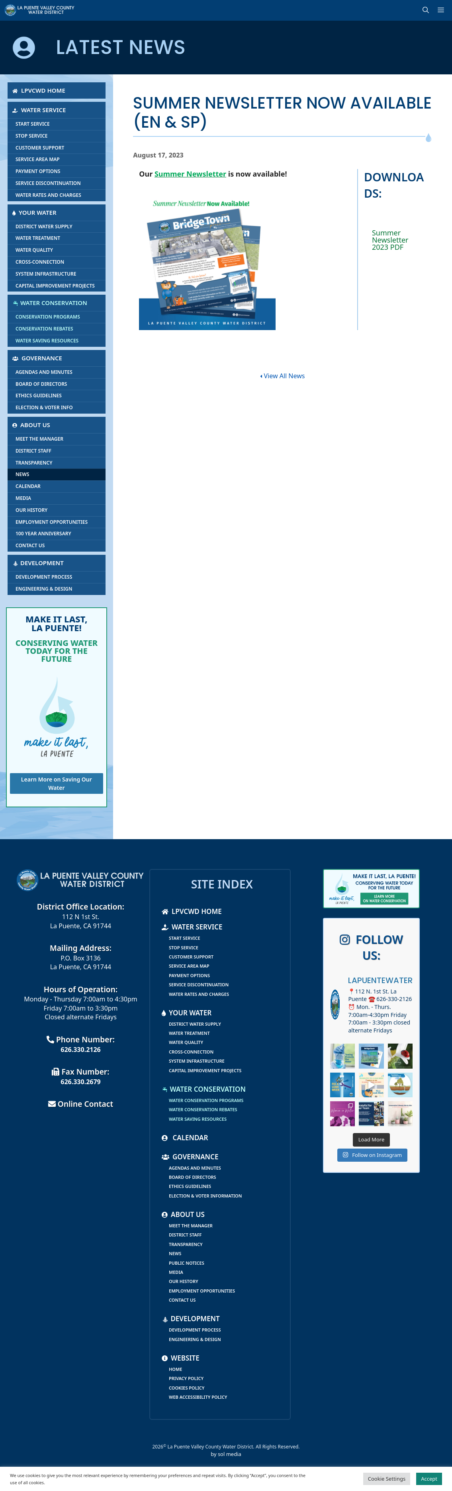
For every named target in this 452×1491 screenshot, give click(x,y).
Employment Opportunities (52, 522)
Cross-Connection (40, 262)
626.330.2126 (81, 1049)
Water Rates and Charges (48, 195)
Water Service (39, 110)
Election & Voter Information (205, 1196)
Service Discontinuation (48, 183)
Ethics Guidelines (39, 395)
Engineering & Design (44, 588)
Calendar (28, 486)
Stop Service (32, 135)
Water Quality (34, 250)
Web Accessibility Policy (198, 1397)
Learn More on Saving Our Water (56, 783)
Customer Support (40, 147)
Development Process (44, 576)
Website (181, 1358)
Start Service (33, 124)
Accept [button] (429, 1478)
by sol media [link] (226, 1454)
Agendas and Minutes (44, 372)
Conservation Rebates (44, 328)
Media (23, 498)
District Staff (33, 450)
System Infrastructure (46, 273)
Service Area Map (38, 159)
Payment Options (38, 171)
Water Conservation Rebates (203, 1109)
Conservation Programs (48, 316)
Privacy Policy (186, 1378)
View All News (282, 375)
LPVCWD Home (38, 90)
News (22, 474)
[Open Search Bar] (426, 10)
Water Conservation (49, 303)
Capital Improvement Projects (55, 285)
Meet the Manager (39, 438)
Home (175, 1369)
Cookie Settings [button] (386, 1478)
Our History (31, 510)
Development (38, 563)
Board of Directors (41, 384)
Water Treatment (38, 238)
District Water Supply (44, 226)
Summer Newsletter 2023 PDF (390, 240)
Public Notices (186, 1263)
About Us (31, 425)
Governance (37, 358)
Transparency (34, 462)
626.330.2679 (81, 1081)
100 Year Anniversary (43, 533)
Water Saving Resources (47, 340)
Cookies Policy (187, 1388)
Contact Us (30, 545)
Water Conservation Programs (206, 1100)
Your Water (34, 212)
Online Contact (80, 1103)
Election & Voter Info (44, 407)
